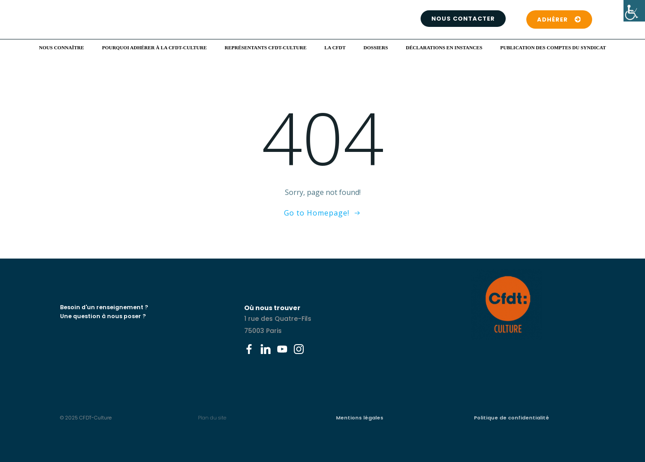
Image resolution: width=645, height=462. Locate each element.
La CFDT (334, 47)
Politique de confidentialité (511, 417)
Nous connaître (61, 47)
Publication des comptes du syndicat (553, 47)
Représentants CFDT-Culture (266, 47)
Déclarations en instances (444, 47)
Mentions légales (359, 417)
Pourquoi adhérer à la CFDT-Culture (154, 47)
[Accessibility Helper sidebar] (634, 11)
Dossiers (376, 47)
